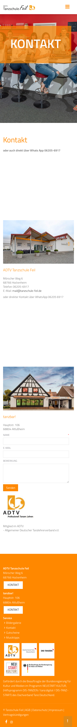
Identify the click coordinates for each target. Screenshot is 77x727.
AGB (27, 710)
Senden (10, 487)
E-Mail (7, 448)
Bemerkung (10, 461)
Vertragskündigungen (16, 714)
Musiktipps (13, 637)
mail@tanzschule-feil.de (26, 291)
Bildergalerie (13, 623)
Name (36, 435)
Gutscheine (13, 632)
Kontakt (13, 585)
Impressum (56, 710)
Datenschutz (39, 710)
